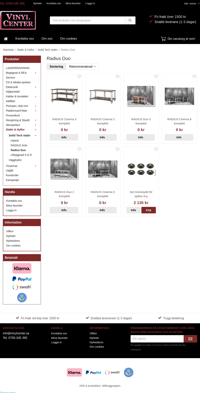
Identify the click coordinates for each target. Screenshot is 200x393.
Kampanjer (12, 180)
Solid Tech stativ (23, 135)
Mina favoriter (73, 3)
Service (10, 77)
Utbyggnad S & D (21, 154)
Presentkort (13, 115)
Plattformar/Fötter (22, 110)
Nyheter (37, 3)
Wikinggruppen (111, 385)
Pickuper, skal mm (22, 105)
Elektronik (22, 87)
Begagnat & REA (22, 72)
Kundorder (12, 175)
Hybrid (15, 140)
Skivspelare (22, 124)
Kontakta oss (54, 3)
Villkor (10, 231)
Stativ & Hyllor (22, 129)
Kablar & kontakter (22, 96)
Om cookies (68, 38)
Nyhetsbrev (13, 240)
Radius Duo (18, 150)
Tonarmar (22, 165)
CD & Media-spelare (18, 82)
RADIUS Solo (19, 145)
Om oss (47, 38)
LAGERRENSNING (18, 68)
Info (63, 137)
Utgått (9, 170)
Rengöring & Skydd (22, 120)
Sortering (56, 66)
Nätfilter (10, 101)
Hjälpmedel (13, 91)
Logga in (90, 3)
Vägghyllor (15, 160)
